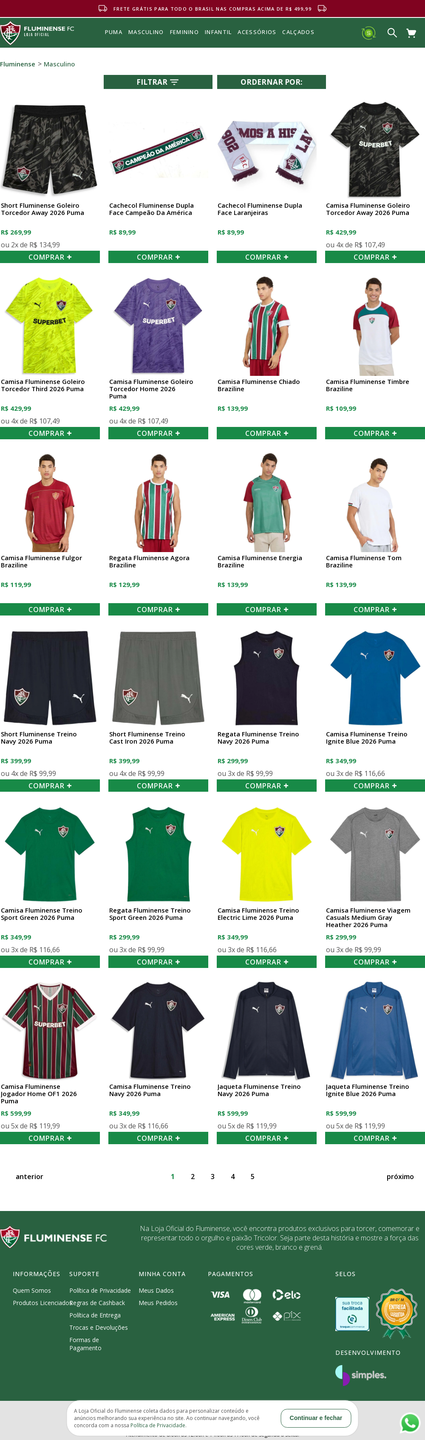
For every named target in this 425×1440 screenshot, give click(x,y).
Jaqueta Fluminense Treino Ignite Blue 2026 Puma (367, 1090)
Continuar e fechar (316, 1417)
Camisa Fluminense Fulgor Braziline (41, 561)
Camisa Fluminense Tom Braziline (364, 561)
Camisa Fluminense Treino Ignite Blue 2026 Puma (367, 737)
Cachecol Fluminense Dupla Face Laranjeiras (260, 209)
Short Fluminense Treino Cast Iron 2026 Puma (147, 737)
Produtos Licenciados (42, 1303)
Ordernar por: (272, 82)
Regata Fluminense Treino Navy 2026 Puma (258, 737)
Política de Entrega (95, 1315)
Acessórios (257, 50)
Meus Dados (156, 1290)
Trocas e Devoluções (98, 1327)
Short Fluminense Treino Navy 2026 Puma (39, 737)
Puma (113, 41)
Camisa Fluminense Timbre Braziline (367, 385)
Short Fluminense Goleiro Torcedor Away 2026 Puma (42, 209)
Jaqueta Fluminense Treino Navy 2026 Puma (259, 1090)
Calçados (298, 32)
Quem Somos (32, 1290)
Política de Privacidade (100, 1290)
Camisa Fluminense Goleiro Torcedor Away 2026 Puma (368, 209)
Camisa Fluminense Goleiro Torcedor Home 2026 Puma (151, 389)
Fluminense (17, 64)
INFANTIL (218, 32)
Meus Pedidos (158, 1303)
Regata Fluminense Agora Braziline (149, 561)
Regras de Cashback (97, 1303)
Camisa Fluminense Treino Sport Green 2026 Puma (41, 914)
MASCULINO (146, 32)
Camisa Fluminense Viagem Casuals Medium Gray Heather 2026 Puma (368, 918)
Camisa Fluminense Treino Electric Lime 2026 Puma (258, 914)
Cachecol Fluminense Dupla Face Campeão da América (151, 209)
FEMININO (184, 32)
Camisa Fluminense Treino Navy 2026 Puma (150, 1090)
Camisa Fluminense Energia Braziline (260, 561)
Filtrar (158, 82)
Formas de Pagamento (85, 1344)
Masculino (59, 64)
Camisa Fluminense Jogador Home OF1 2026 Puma (39, 1094)
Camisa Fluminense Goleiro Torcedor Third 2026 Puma (43, 385)
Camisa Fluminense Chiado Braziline (259, 385)
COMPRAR (50, 257)
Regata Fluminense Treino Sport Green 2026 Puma (150, 914)
